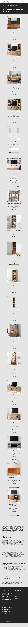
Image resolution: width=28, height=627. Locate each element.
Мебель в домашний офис (7, 610)
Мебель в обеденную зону (7, 612)
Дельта (11, 534)
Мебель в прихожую (6, 614)
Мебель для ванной (6, 616)
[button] (18, 29)
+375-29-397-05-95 (6, 599)
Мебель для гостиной (6, 618)
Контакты (17, 599)
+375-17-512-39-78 (5, 600)
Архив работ (17, 601)
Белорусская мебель (19, 625)
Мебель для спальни (6, 620)
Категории (4, 608)
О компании (17, 597)
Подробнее (14, 39)
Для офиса (17, 595)
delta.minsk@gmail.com (6, 602)
